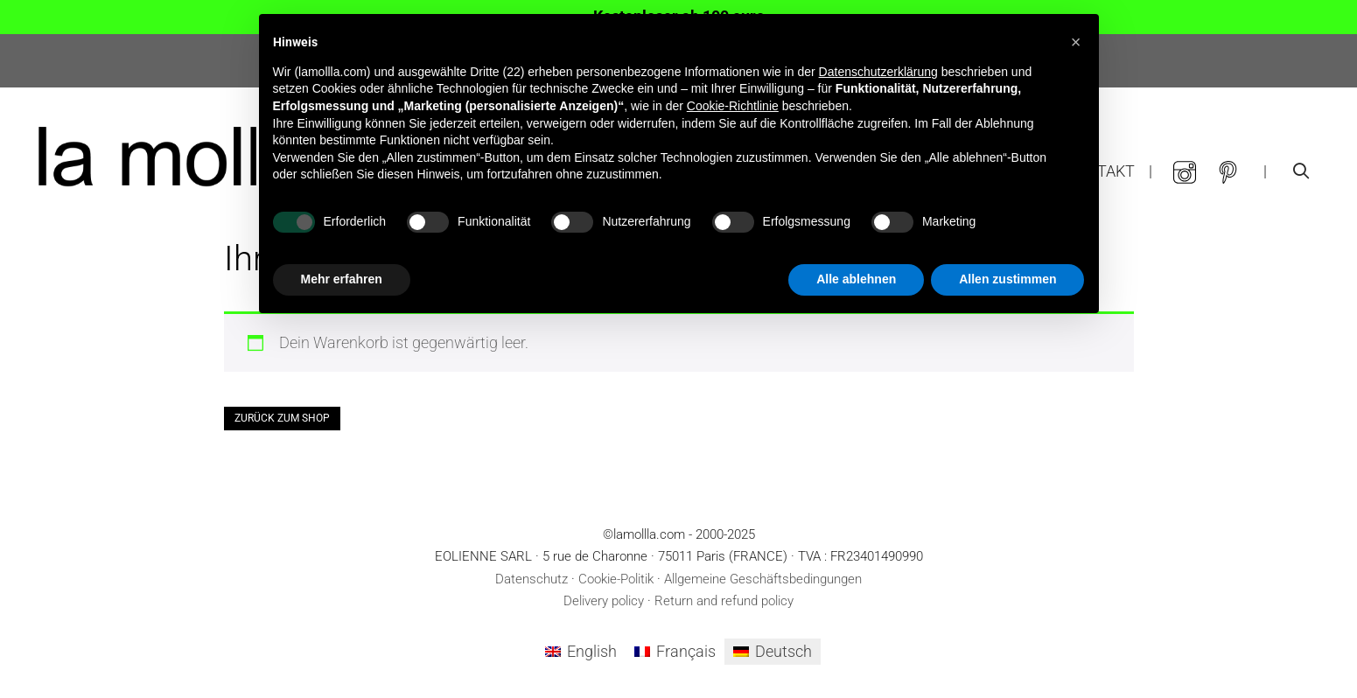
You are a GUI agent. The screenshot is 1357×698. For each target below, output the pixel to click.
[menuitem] (581, 652)
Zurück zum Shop (282, 418)
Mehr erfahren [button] (341, 279)
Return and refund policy (724, 601)
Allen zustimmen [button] (1007, 279)
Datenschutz (531, 579)
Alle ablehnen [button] (856, 279)
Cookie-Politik (616, 579)
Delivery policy (603, 601)
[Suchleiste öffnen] (1301, 171)
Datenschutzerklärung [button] (878, 72)
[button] (1076, 42)
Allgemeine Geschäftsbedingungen (763, 579)
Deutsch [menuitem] (783, 651)
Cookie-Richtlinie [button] (733, 106)
